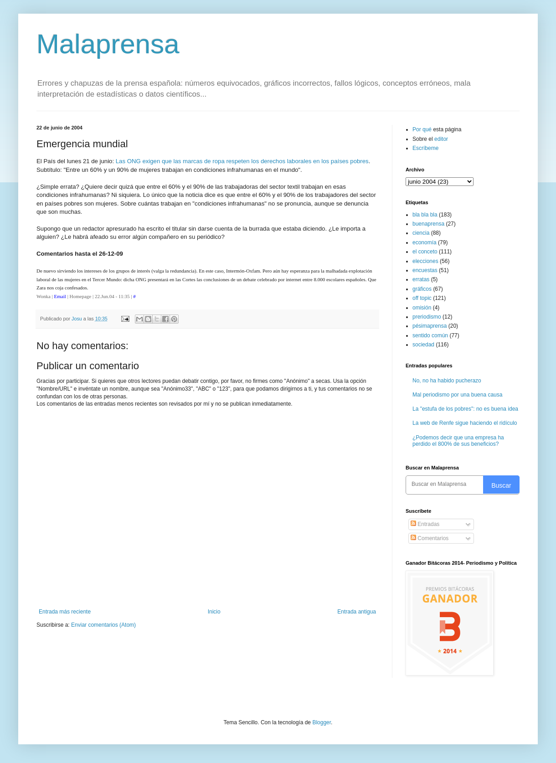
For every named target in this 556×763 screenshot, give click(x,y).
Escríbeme (425, 148)
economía (424, 242)
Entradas (425, 524)
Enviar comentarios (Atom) (103, 625)
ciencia (420, 233)
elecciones (425, 261)
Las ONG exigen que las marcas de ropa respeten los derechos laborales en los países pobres (242, 161)
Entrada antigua (356, 611)
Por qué (422, 129)
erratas (420, 279)
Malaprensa (108, 44)
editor (441, 139)
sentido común (430, 335)
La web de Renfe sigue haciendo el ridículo (464, 423)
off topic (422, 298)
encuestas (425, 270)
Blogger (321, 722)
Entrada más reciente (65, 611)
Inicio (214, 611)
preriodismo (426, 317)
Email (60, 296)
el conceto (425, 251)
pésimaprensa (429, 326)
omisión (421, 307)
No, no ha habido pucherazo (446, 380)
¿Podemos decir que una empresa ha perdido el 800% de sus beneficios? (458, 440)
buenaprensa (428, 224)
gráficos (422, 289)
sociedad (423, 344)
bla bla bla (425, 214)
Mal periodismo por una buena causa (457, 395)
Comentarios (429, 538)
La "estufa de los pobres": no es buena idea (465, 409)
